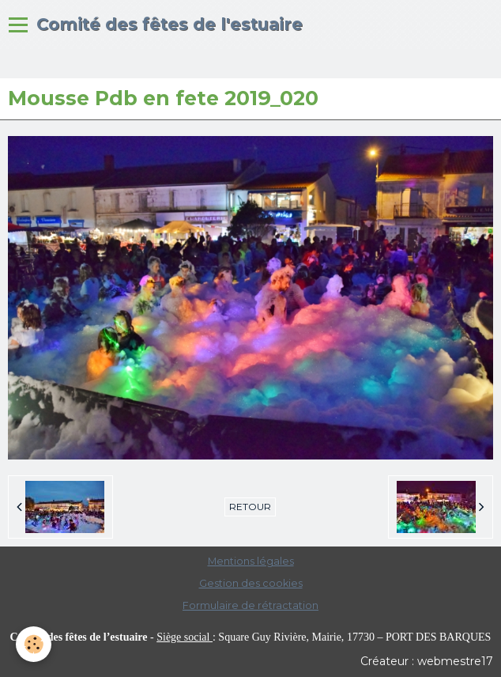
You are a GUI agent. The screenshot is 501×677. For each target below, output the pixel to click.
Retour (250, 506)
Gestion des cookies (251, 583)
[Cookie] (33, 644)
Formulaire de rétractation (250, 605)
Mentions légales (251, 561)
